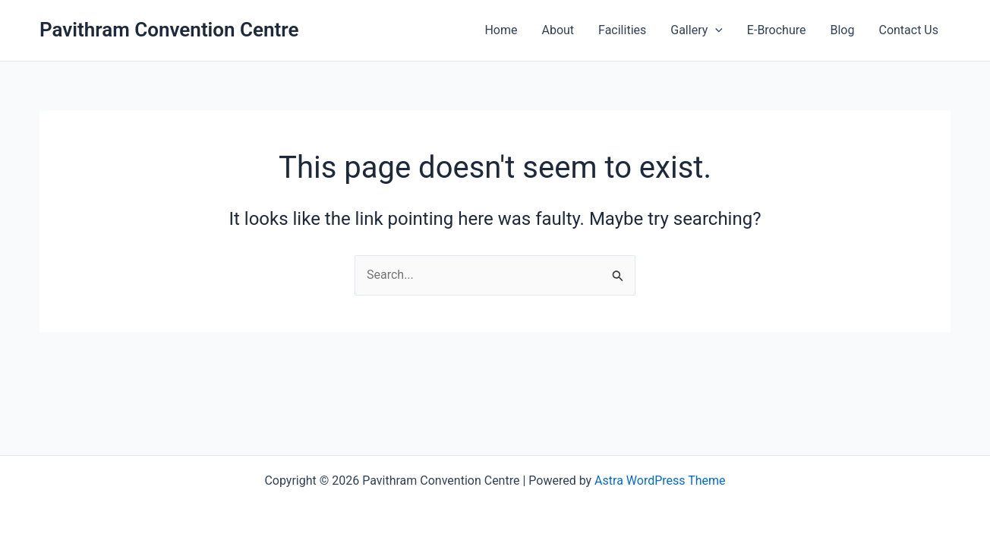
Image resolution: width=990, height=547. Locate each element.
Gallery (696, 30)
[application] (715, 30)
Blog (843, 30)
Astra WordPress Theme (659, 480)
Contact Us (908, 30)
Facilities (622, 30)
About (557, 30)
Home (500, 30)
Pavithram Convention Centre (168, 29)
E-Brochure (776, 30)
